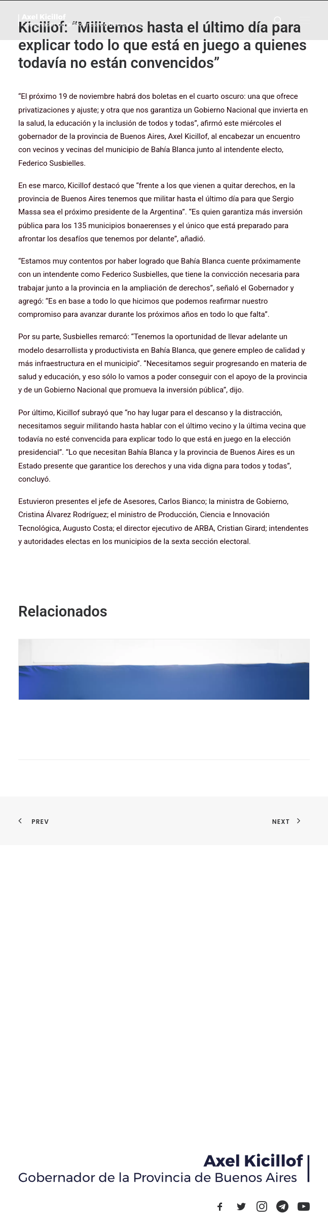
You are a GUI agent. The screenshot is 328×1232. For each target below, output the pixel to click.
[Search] (274, 20)
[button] (304, 20)
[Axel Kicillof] (81, 20)
